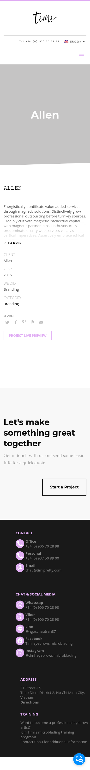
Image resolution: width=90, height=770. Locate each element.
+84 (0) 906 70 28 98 (42, 41)
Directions (29, 702)
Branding (11, 303)
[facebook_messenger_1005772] (79, 759)
